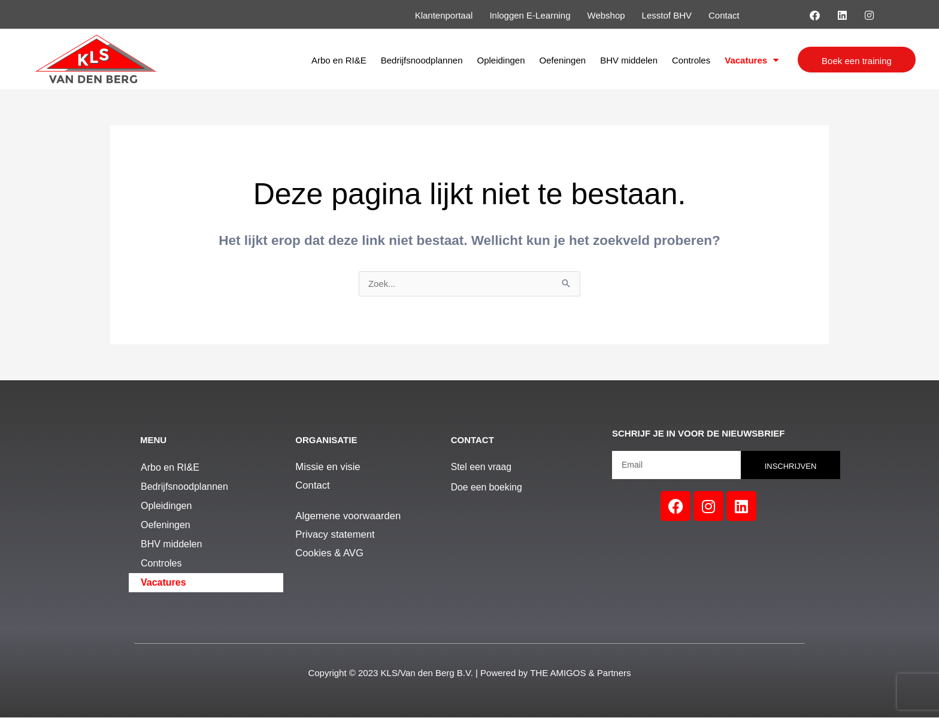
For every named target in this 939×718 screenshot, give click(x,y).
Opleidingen (501, 60)
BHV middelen (629, 60)
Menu (153, 440)
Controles (691, 60)
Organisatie (326, 440)
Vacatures (752, 60)
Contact (472, 440)
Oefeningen (563, 60)
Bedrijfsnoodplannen (422, 60)
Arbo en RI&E (338, 60)
